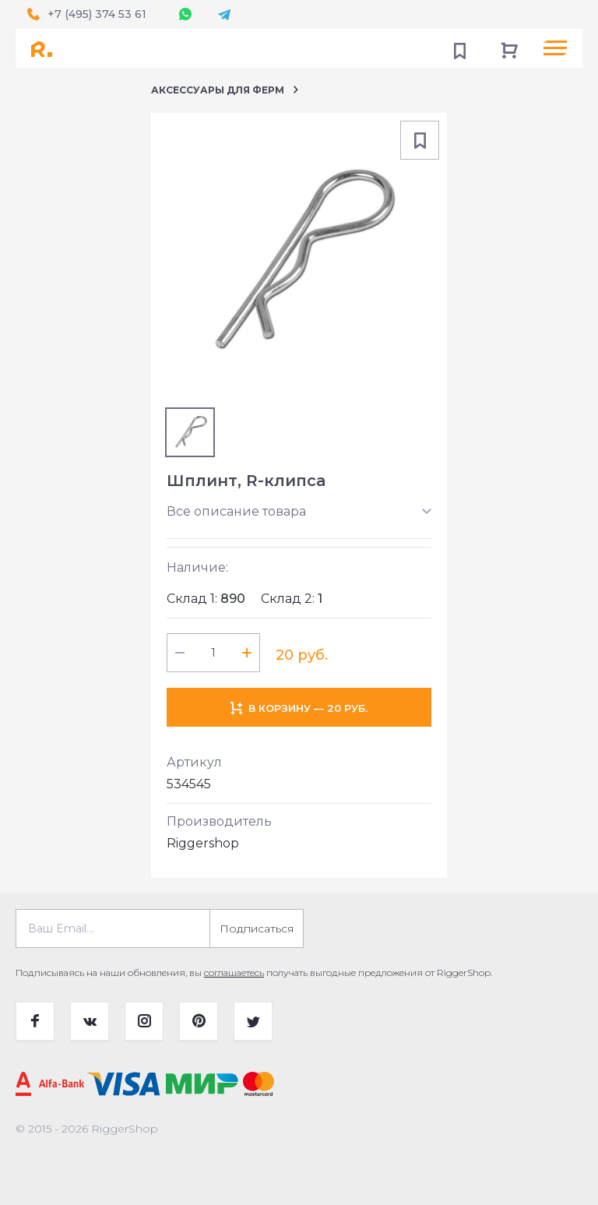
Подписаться (257, 928)
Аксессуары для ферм (217, 90)
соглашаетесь (234, 972)
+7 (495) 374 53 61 (96, 14)
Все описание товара (236, 511)
